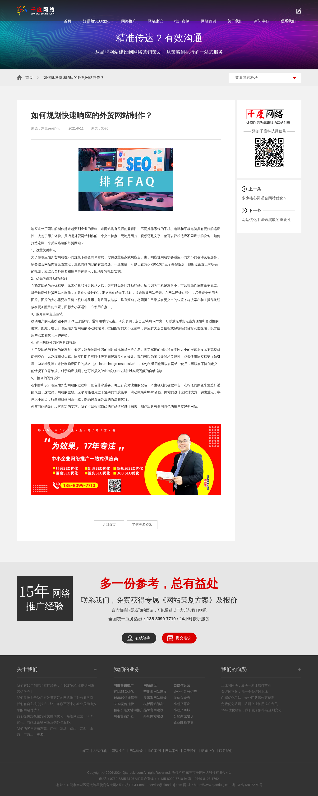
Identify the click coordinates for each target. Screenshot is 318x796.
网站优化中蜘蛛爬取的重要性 (266, 220)
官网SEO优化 (124, 691)
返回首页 (104, 525)
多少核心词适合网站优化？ (264, 198)
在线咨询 (143, 638)
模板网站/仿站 (153, 704)
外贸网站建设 (153, 716)
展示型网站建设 (155, 698)
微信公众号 (182, 698)
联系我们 (288, 21)
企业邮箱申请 (184, 722)
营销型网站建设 (155, 691)
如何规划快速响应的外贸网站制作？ (73, 78)
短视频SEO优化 (96, 21)
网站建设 (155, 21)
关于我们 (235, 21)
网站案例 (208, 21)
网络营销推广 (124, 685)
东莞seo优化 (50, 128)
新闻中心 (261, 21)
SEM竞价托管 (124, 704)
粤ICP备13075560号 (247, 785)
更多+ (41, 735)
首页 (67, 21)
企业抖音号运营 (185, 691)
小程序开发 (182, 704)
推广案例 (181, 21)
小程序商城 (182, 710)
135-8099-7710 (161, 618)
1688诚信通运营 (126, 698)
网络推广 (128, 21)
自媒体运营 (182, 685)
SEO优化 (100, 751)
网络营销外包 (124, 716)
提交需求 (183, 638)
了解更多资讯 (145, 525)
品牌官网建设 (153, 710)
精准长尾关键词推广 (128, 710)
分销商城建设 (184, 716)
